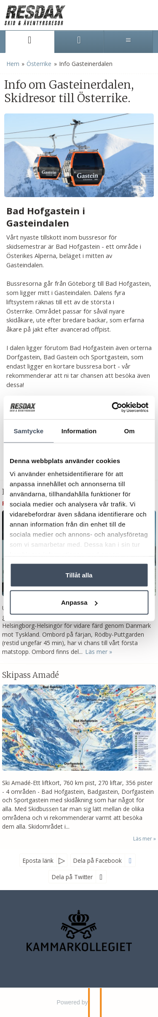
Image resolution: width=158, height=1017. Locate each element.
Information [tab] (79, 430)
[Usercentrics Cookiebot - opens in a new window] (112, 407)
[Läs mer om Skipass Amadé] (79, 756)
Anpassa (79, 602)
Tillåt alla (79, 574)
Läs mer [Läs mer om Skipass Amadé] (142, 838)
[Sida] (29, 41)
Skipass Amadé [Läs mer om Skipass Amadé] (30, 675)
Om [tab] (129, 430)
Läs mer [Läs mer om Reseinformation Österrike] (96, 652)
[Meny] (128, 41)
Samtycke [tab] (28, 430)
